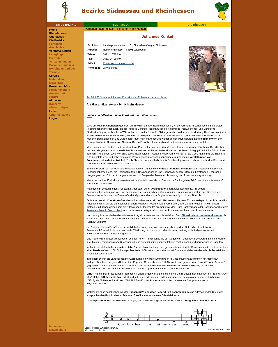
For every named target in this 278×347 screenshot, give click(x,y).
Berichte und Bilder (62, 68)
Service (54, 75)
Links (53, 111)
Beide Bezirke (65, 24)
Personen (55, 43)
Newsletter (56, 82)
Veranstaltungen (60, 50)
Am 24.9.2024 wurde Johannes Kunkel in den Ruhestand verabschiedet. (127, 97)
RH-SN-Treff (57, 93)
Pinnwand (56, 100)
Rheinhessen (194, 24)
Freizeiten (55, 58)
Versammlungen (60, 61)
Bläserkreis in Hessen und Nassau (201, 215)
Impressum (56, 326)
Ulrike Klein (102, 330)
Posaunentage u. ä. (62, 65)
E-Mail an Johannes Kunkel (118, 63)
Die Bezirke (56, 40)
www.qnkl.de (110, 67)
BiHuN (53, 96)
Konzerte (55, 103)
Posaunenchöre (59, 86)
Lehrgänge (56, 54)
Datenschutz (57, 329)
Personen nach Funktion (100, 28)
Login (53, 118)
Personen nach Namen (131, 28)
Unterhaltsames (59, 114)
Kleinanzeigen (58, 107)
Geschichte (56, 47)
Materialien (56, 79)
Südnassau (120, 24)
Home (53, 29)
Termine (54, 72)
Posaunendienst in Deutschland (104, 210)
